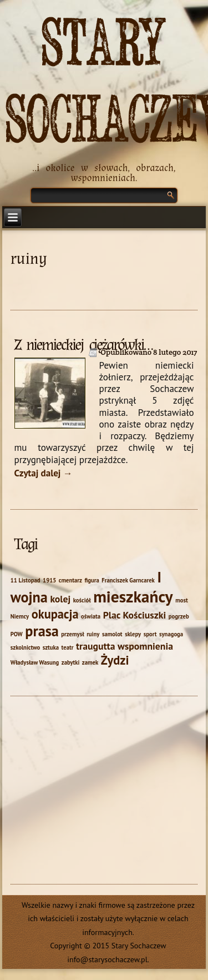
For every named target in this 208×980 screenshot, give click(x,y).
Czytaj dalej (43, 473)
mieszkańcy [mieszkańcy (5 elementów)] (133, 596)
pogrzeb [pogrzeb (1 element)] (179, 616)
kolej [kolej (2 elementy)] (60, 598)
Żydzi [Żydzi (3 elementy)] (115, 660)
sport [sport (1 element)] (150, 634)
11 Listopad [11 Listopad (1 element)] (25, 580)
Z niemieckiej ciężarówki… (83, 344)
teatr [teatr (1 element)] (68, 647)
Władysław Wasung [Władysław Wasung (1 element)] (35, 662)
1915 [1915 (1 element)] (49, 580)
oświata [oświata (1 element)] (90, 616)
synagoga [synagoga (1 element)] (171, 634)
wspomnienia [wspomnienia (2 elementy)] (145, 646)
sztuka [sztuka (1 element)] (51, 647)
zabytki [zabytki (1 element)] (70, 662)
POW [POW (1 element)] (17, 634)
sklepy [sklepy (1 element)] (133, 634)
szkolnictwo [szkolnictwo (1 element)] (25, 647)
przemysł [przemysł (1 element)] (72, 634)
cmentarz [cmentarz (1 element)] (70, 580)
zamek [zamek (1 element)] (90, 662)
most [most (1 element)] (181, 600)
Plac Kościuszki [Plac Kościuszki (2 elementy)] (134, 615)
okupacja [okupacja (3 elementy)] (55, 614)
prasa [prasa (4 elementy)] (41, 630)
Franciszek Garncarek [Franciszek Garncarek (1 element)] (128, 580)
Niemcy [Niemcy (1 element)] (20, 616)
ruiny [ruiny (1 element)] (93, 634)
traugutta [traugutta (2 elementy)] (95, 646)
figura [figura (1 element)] (91, 580)
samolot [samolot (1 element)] (112, 634)
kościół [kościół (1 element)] (82, 600)
